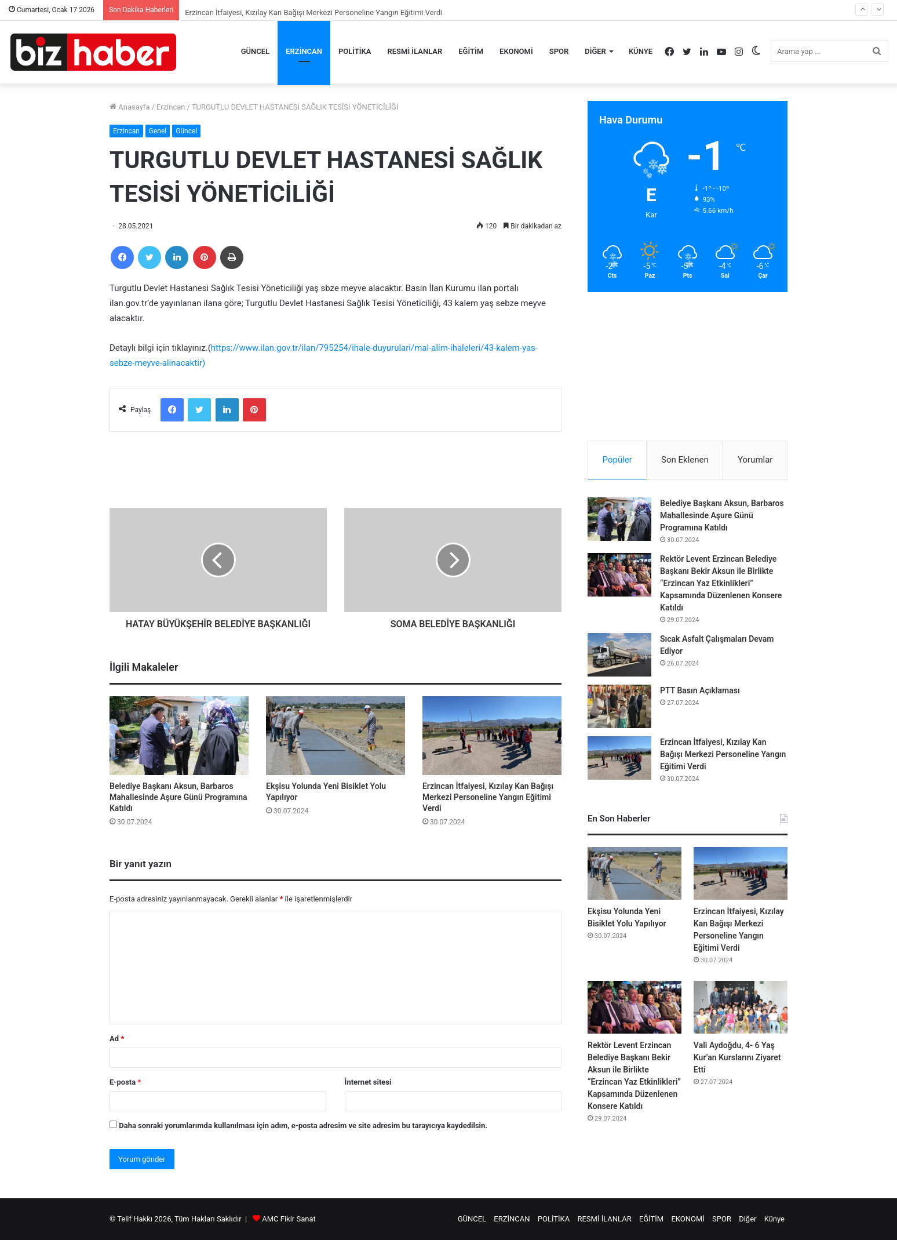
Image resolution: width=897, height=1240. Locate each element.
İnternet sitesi (368, 1082)
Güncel (186, 131)
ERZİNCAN (304, 51)
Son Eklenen (685, 459)
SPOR (559, 51)
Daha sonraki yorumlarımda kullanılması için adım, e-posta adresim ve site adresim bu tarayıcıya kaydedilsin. (303, 1125)
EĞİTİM (470, 51)
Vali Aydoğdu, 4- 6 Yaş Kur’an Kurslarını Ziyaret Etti (737, 1057)
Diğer (595, 51)
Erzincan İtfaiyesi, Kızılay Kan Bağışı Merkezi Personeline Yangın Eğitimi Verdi (487, 797)
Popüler (617, 459)
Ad (117, 1038)
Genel (157, 131)
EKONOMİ (516, 51)
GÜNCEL (255, 51)
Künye (640, 51)
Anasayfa (130, 107)
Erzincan (170, 107)
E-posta (125, 1082)
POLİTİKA (354, 51)
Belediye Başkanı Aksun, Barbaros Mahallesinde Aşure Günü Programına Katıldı (178, 797)
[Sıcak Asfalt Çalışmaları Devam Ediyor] (619, 655)
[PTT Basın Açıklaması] (619, 706)
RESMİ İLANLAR (415, 51)
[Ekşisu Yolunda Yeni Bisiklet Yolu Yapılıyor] (335, 735)
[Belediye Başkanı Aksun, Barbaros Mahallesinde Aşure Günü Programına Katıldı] (179, 735)
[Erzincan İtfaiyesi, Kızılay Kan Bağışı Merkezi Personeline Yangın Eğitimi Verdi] (491, 735)
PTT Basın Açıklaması (700, 690)
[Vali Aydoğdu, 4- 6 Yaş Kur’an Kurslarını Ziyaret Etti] (740, 1007)
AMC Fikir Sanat (289, 1218)
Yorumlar (755, 459)
